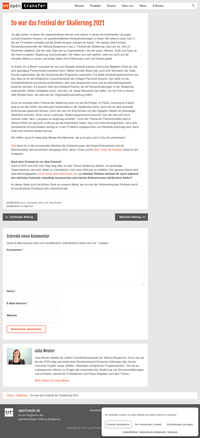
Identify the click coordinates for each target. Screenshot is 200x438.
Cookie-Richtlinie (130, 432)
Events (111, 5)
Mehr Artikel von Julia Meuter (52, 380)
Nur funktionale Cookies (148, 424)
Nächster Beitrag (130, 217)
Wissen (79, 5)
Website (12, 315)
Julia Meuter (55, 202)
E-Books (158, 5)
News (143, 5)
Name (11, 291)
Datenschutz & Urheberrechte (152, 432)
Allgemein (28, 206)
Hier (13, 145)
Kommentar (15, 249)
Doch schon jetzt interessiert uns (57, 173)
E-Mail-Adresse (17, 303)
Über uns (128, 5)
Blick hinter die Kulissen (108, 149)
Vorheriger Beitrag (21, 217)
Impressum (172, 432)
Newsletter (96, 410)
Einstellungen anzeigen (180, 424)
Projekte (95, 5)
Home (10, 395)
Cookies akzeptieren (118, 424)
